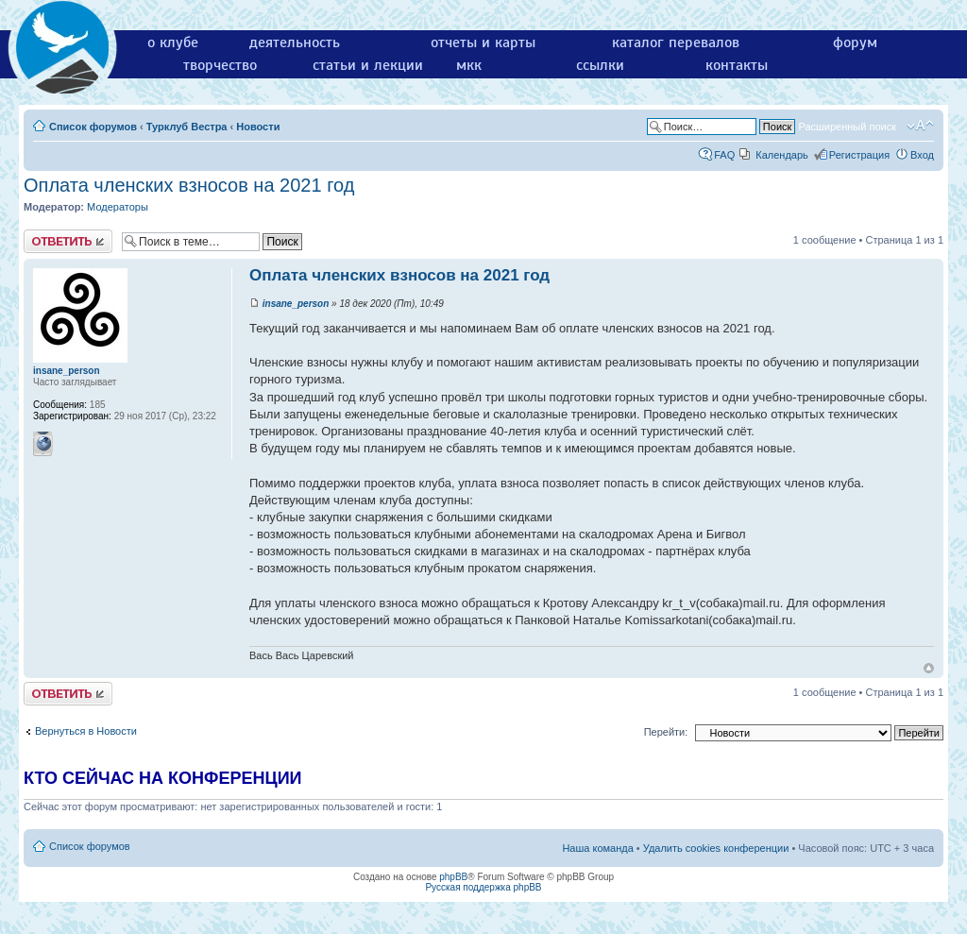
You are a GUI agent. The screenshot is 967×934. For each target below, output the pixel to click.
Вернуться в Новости (86, 731)
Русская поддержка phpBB (483, 887)
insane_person (296, 303)
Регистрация (859, 155)
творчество (220, 65)
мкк (469, 65)
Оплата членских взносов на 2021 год (189, 185)
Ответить (68, 241)
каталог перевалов (675, 42)
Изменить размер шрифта (920, 125)
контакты (736, 65)
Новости (258, 126)
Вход (922, 155)
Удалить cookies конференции (716, 848)
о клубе (172, 42)
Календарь (781, 155)
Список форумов (93, 126)
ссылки (600, 65)
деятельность (294, 42)
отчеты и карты (483, 42)
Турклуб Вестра (187, 126)
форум (855, 42)
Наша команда (597, 848)
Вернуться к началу (929, 668)
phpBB (453, 877)
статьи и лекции (368, 65)
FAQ (724, 155)
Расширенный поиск (847, 126)
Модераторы (117, 206)
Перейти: (666, 732)
